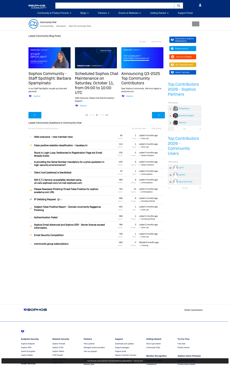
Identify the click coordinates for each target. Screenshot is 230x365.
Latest (148, 135)
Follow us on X (179, 48)
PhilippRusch (184, 108)
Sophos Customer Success (125, 355)
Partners (102, 13)
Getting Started (158, 13)
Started (149, 242)
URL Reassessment (182, 64)
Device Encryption (28, 351)
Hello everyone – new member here (53, 136)
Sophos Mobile (27, 355)
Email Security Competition (49, 235)
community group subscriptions (51, 243)
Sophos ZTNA (57, 348)
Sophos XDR (26, 348)
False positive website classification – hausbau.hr (61, 145)
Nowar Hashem (147, 155)
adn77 (181, 168)
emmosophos (147, 174)
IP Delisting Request (45, 199)
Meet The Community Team (80, 26)
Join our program (90, 351)
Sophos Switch (58, 351)
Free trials (181, 344)
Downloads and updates (124, 344)
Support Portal (185, 13)
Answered (30, 199)
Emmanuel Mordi (148, 219)
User (200, 5)
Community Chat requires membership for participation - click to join (115, 361)
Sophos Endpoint (27, 344)
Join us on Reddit (181, 57)
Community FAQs (153, 348)
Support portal (120, 351)
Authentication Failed (45, 217)
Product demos (184, 348)
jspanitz (182, 175)
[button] (178, 5)
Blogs (83, 13)
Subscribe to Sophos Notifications (182, 39)
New (195, 24)
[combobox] (114, 6)
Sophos (36, 96)
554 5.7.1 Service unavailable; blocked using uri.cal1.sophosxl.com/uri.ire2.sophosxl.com (58, 181)
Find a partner (89, 344)
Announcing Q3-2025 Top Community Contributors (140, 78)
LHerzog (144, 245)
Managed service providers (94, 348)
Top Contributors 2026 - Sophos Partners (183, 89)
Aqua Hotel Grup (185, 182)
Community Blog (46, 26)
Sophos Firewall (58, 344)
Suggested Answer (30, 145)
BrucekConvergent (186, 115)
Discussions (61, 26)
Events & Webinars (128, 13)
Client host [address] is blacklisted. (53, 172)
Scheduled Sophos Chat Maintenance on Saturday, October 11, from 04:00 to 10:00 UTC (96, 83)
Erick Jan (145, 138)
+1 (61, 199)
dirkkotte (182, 122)
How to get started (153, 344)
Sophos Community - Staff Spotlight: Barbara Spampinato (49, 78)
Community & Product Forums (53, 13)
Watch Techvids (180, 72)
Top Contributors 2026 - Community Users (183, 146)
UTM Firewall (57, 355)
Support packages (122, 348)
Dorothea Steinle (148, 201)
